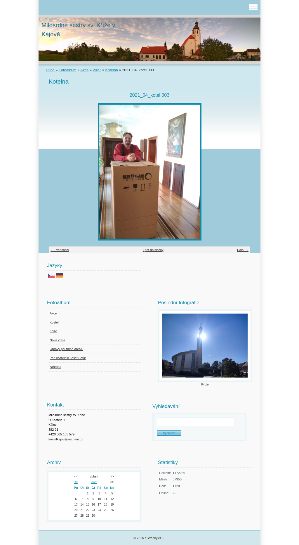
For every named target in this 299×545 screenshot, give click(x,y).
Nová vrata (57, 340)
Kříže (53, 331)
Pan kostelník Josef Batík (68, 358)
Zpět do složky (153, 250)
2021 (97, 70)
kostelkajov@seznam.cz (65, 439)
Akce (84, 70)
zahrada (55, 366)
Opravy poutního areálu (66, 349)
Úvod (50, 70)
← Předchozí (60, 250)
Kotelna (111, 70)
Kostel (54, 322)
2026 (94, 482)
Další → (242, 250)
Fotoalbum (67, 70)
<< (76, 476)
